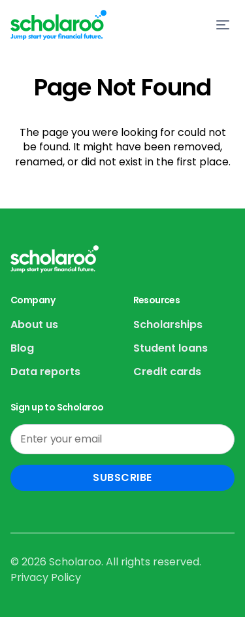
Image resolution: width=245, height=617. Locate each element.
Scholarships (168, 324)
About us (34, 324)
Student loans (170, 348)
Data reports (45, 371)
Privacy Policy (45, 577)
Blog (22, 348)
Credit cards (167, 371)
